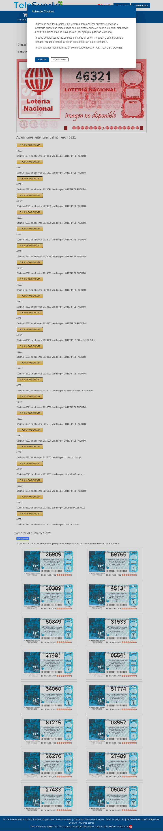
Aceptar (42, 60)
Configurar (59, 60)
